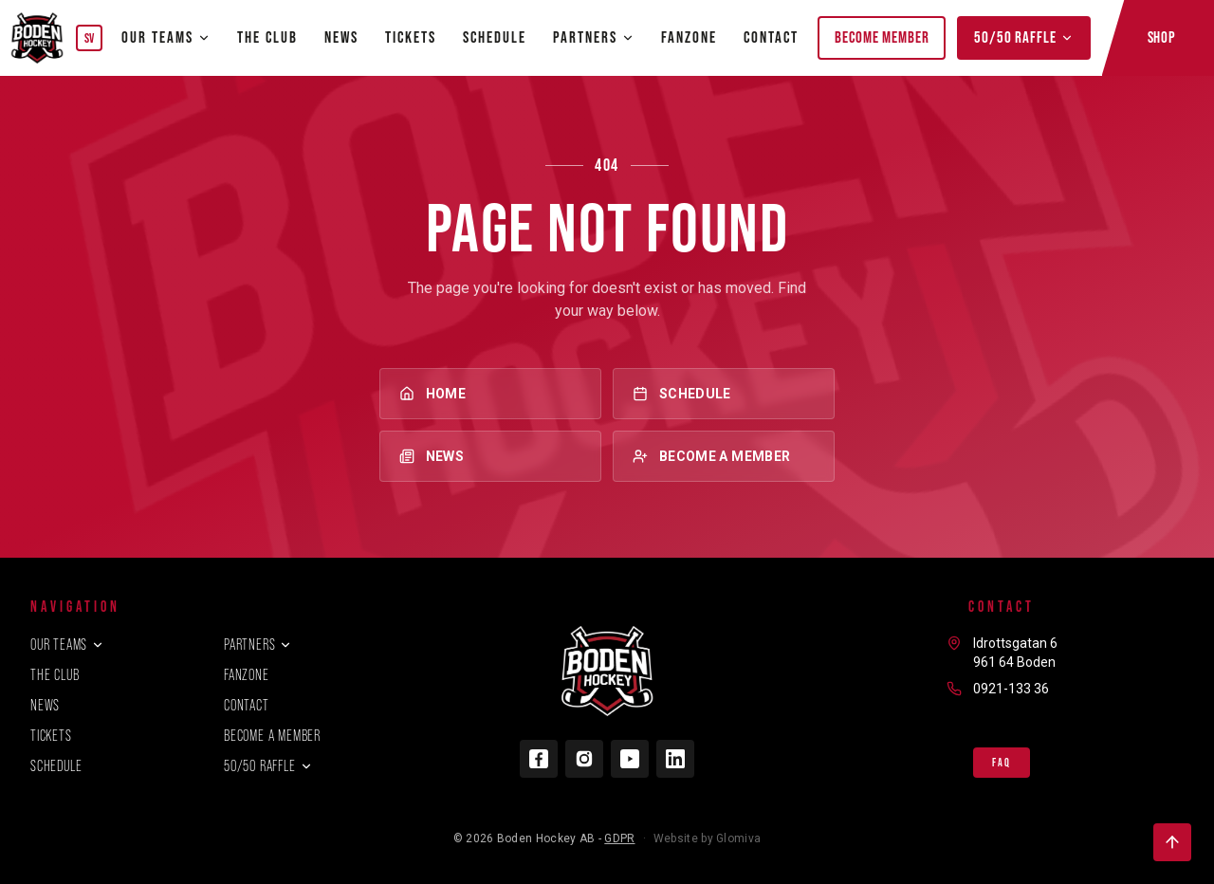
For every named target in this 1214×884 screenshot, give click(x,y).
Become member (882, 37)
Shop (1162, 37)
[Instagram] (584, 759)
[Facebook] (539, 759)
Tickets (410, 37)
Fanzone (689, 37)
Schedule (494, 37)
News (341, 37)
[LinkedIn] (675, 759)
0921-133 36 (1011, 688)
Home (490, 393)
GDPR (619, 838)
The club (267, 37)
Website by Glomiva (707, 838)
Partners (258, 644)
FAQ (1001, 762)
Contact (771, 37)
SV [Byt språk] (89, 38)
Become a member (724, 456)
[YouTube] (630, 759)
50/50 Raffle (1023, 37)
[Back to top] (1172, 842)
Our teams (166, 37)
